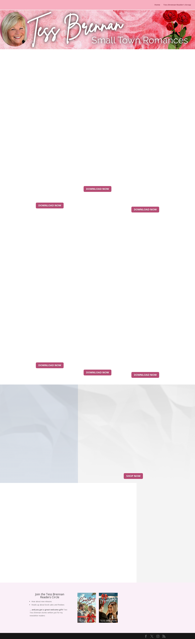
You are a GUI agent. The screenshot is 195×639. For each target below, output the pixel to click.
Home (157, 5)
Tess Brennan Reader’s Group (177, 5)
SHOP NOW (133, 476)
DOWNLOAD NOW (49, 205)
